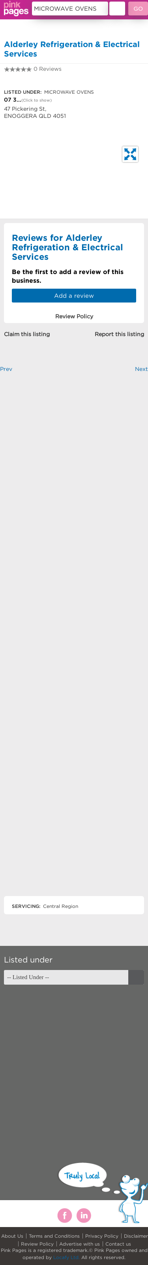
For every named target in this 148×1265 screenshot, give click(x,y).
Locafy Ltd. (66, 1257)
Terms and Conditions (54, 1236)
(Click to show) (36, 100)
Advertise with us (79, 1243)
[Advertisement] (74, 641)
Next (141, 369)
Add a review (74, 295)
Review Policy (37, 1243)
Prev (6, 369)
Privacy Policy (101, 1236)
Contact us (118, 1243)
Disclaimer (136, 1236)
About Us (12, 1236)
